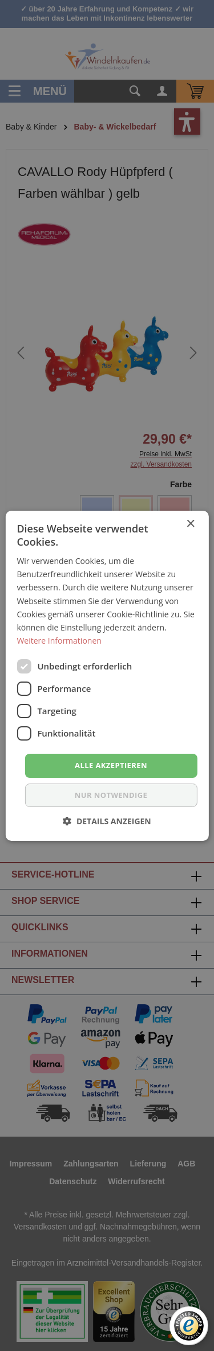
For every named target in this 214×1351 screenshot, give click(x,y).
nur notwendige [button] (111, 795)
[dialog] (107, 675)
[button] (107, 821)
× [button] (190, 523)
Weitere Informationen (59, 640)
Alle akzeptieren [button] (111, 765)
